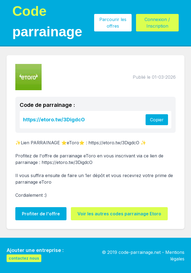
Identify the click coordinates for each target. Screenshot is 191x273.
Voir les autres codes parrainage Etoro (119, 213)
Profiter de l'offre (41, 213)
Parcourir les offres (112, 23)
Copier (157, 119)
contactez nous (24, 258)
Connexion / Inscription (157, 23)
